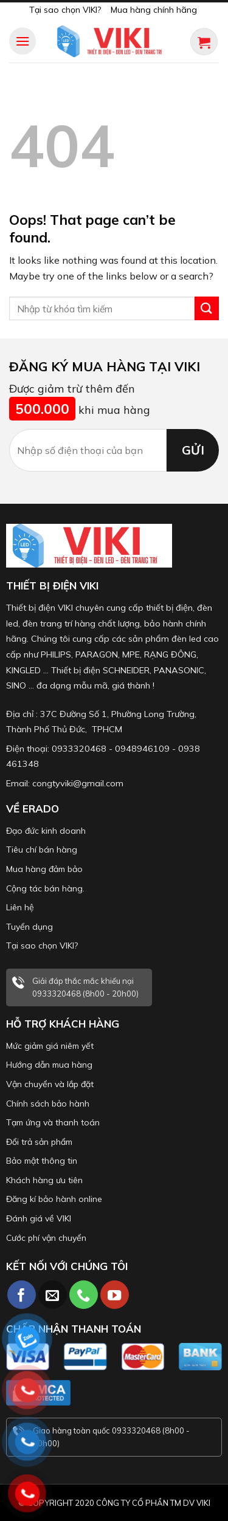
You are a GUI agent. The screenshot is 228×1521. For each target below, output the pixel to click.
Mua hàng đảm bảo (44, 869)
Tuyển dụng (29, 926)
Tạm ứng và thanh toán (53, 1122)
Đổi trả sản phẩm (39, 1141)
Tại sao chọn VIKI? (65, 9)
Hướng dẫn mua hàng (49, 1064)
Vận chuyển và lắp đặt (50, 1084)
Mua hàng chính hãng (154, 9)
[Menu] (22, 41)
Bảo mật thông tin (41, 1160)
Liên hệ (20, 907)
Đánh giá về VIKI (38, 1218)
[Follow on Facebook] (21, 1294)
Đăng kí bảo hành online (54, 1198)
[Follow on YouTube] (114, 1294)
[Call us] (83, 1294)
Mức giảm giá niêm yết (50, 1045)
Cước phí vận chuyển (46, 1237)
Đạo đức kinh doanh (46, 830)
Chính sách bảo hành (47, 1103)
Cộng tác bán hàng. (45, 888)
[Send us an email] (52, 1294)
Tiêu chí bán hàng (41, 849)
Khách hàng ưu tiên (44, 1180)
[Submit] (207, 308)
